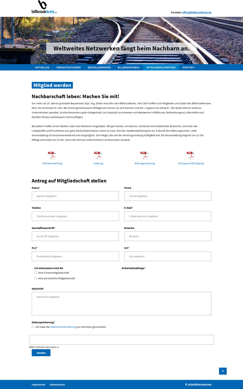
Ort (126, 248)
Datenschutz (57, 384)
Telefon (36, 207)
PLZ (35, 248)
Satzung (98, 163)
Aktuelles (42, 67)
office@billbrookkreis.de (196, 12)
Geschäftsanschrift (43, 228)
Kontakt (188, 67)
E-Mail (128, 207)
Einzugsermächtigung (191, 163)
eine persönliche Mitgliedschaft (56, 278)
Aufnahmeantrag (52, 163)
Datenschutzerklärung (63, 327)
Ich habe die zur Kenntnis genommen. (71, 327)
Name (36, 187)
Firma (127, 188)
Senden (41, 352)
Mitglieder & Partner (161, 67)
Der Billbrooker (99, 67)
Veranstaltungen (68, 67)
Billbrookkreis (128, 67)
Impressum (38, 384)
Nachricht (37, 288)
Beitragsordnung (145, 163)
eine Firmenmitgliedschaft (53, 272)
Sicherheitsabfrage (134, 268)
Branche (129, 228)
